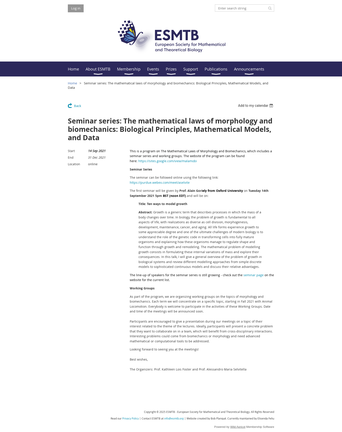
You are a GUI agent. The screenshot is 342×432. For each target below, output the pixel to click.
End (71, 157)
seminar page (253, 275)
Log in (75, 8)
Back (77, 105)
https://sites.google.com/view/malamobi (167, 161)
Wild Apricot (237, 426)
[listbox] (256, 105)
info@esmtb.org (174, 418)
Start (71, 151)
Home (72, 83)
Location (74, 164)
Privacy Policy (130, 418)
